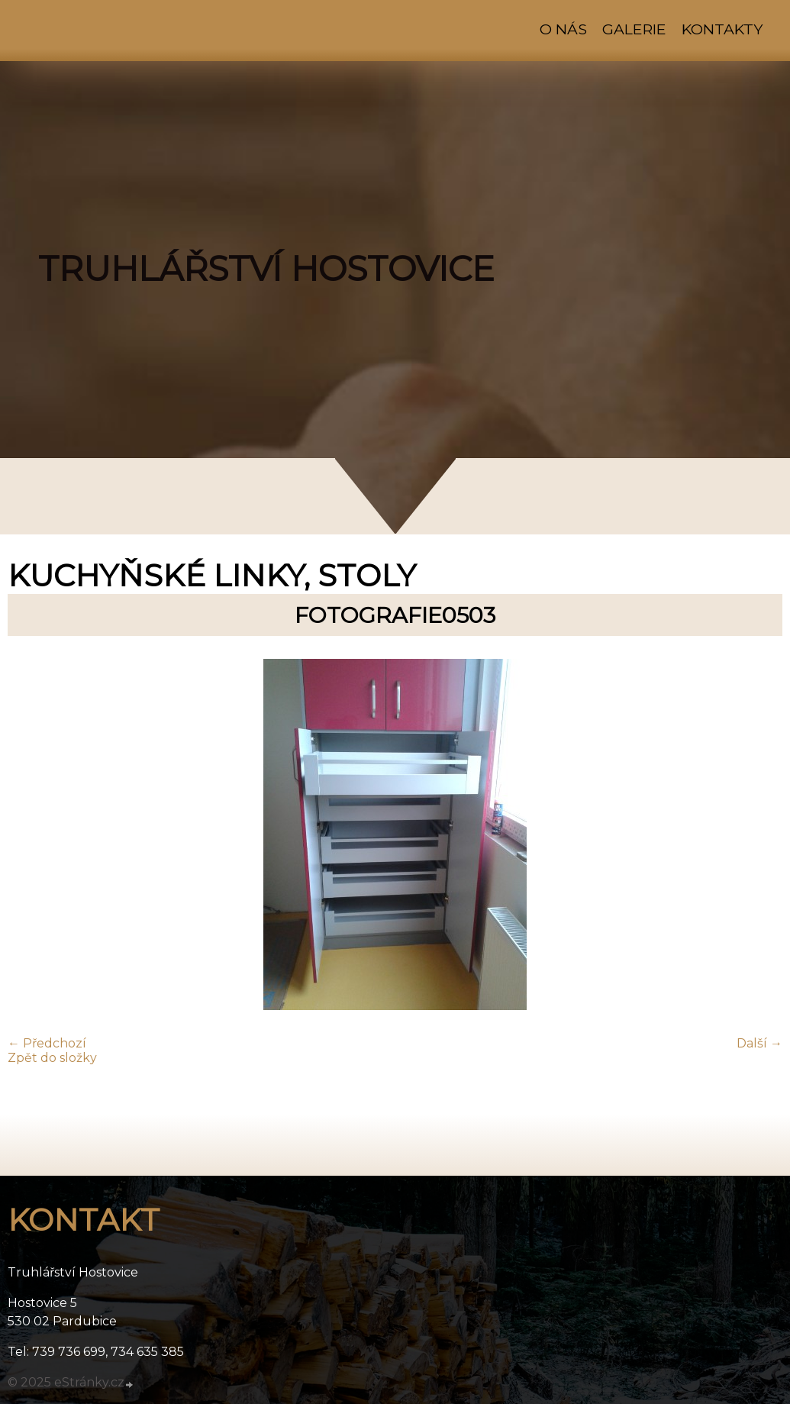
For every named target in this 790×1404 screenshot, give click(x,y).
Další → (759, 1043)
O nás (563, 29)
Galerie (634, 29)
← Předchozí (47, 1043)
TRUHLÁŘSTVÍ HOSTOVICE (266, 268)
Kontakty (722, 29)
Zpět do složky (52, 1058)
